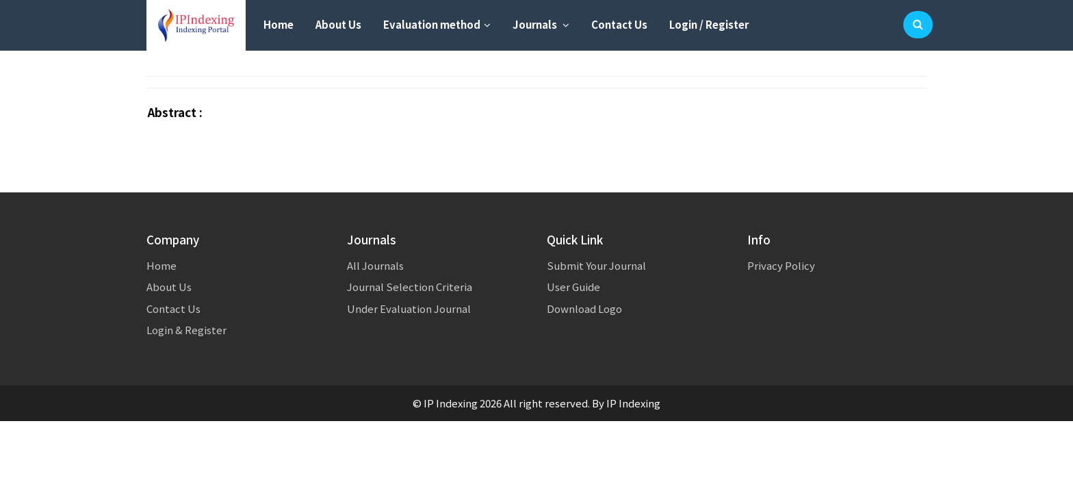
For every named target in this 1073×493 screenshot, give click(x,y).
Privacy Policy (781, 265)
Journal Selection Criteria (409, 286)
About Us (338, 24)
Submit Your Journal (596, 265)
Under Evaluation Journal (409, 308)
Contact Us (619, 24)
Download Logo (584, 308)
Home (278, 24)
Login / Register (709, 24)
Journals (541, 24)
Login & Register (186, 330)
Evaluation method (437, 24)
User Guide (573, 286)
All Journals (375, 265)
